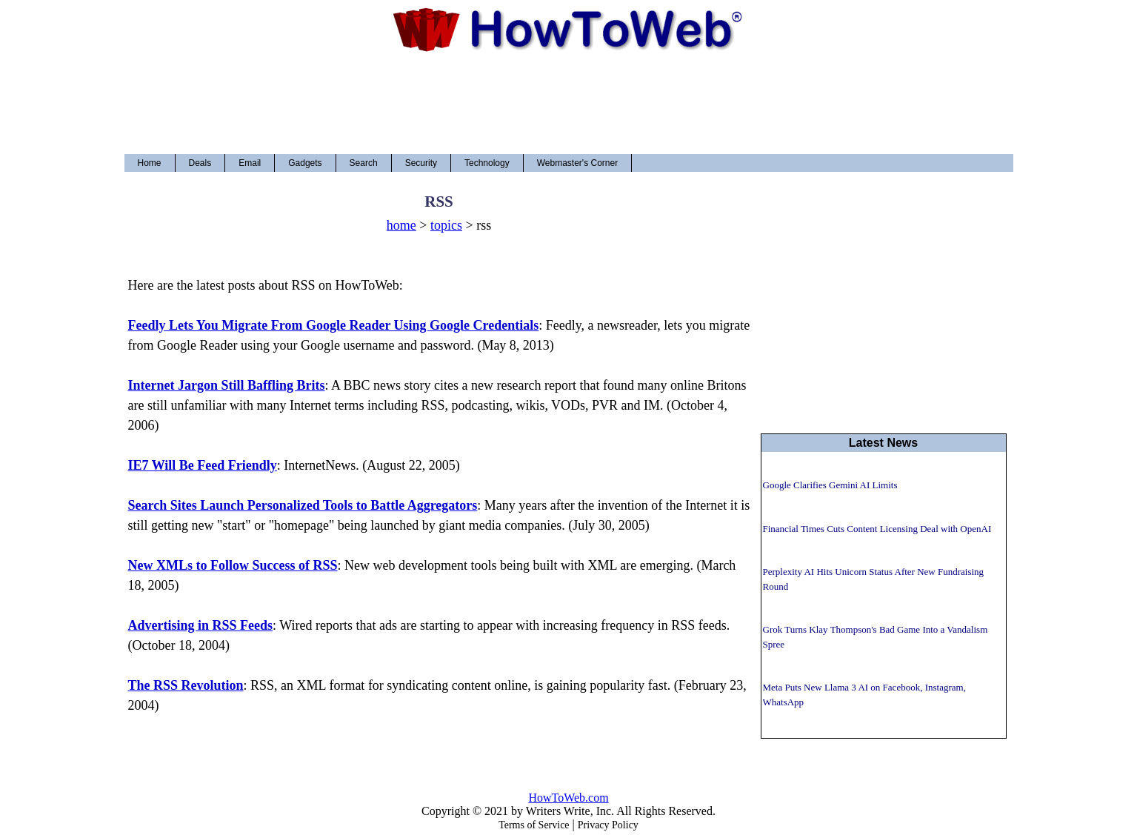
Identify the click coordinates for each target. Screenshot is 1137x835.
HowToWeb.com (568, 797)
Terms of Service (534, 825)
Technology (487, 163)
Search (364, 163)
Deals (200, 163)
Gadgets (304, 163)
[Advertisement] (569, 103)
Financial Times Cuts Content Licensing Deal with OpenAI (877, 528)
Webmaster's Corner (577, 163)
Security (421, 163)
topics (446, 225)
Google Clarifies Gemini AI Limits (830, 484)
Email (250, 163)
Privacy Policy (608, 825)
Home (149, 163)
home (401, 225)
